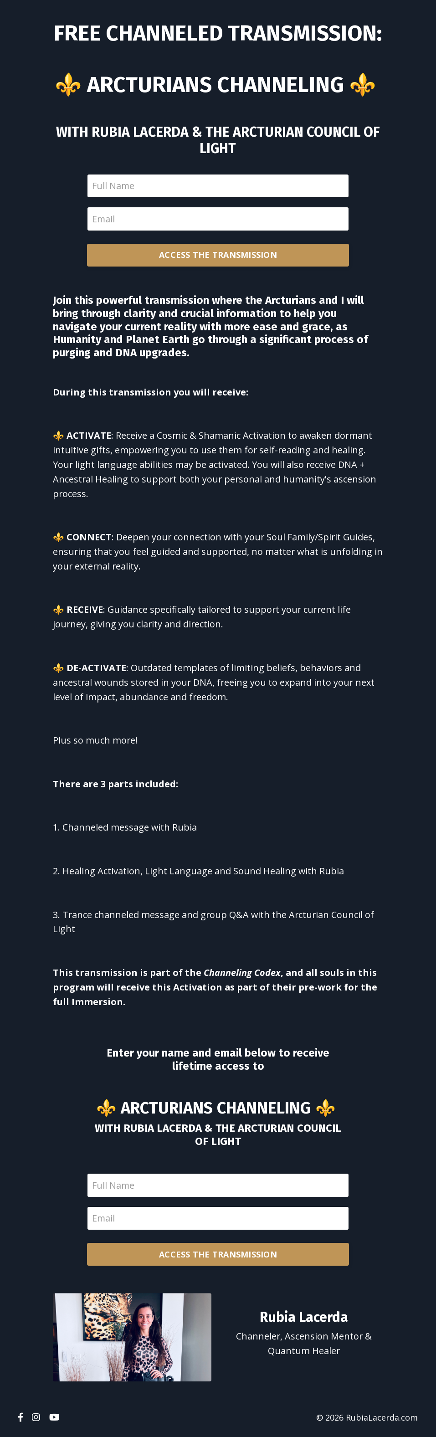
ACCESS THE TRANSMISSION (218, 255)
